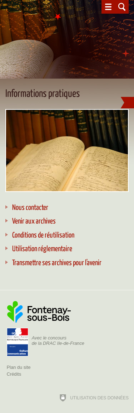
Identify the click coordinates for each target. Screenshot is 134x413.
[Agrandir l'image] (67, 150)
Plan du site (19, 367)
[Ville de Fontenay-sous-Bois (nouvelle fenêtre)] (39, 312)
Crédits (14, 374)
